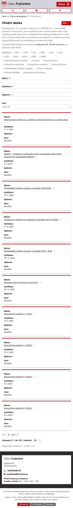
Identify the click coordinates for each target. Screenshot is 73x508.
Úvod (4, 16)
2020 (43, 52)
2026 (34, 56)
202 (34, 52)
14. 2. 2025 (8, 321)
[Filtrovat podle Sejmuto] (36, 98)
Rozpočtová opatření (14, 64)
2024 (16, 56)
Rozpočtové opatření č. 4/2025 (20, 376)
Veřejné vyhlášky (12, 72)
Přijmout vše (24, 504)
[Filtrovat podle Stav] (36, 107)
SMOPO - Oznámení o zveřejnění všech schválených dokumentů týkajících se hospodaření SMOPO (33, 155)
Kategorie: (6, 52)
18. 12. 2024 (9, 258)
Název (5, 78)
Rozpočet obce (51, 60)
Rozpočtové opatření (38, 64)
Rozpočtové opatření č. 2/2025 (20, 345)
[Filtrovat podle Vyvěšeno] (36, 90)
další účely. (50, 494)
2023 (7, 56)
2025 (25, 56)
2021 (52, 52)
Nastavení (50, 504)
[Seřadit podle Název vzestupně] (10, 77)
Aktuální (8, 140)
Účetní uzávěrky (45, 68)
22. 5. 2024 (8, 195)
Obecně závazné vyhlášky (16, 60)
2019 (26, 52)
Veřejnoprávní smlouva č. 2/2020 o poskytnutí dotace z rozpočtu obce (36, 121)
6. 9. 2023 (8, 163)
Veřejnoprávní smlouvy (35, 72)
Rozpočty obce (59, 64)
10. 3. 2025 (8, 352)
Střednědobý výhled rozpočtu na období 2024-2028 (29, 188)
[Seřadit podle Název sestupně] (10, 78)
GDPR (43, 56)
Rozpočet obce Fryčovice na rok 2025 (23, 282)
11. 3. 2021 (8, 129)
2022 (61, 52)
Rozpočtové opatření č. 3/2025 (20, 408)
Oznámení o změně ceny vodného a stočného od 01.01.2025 (33, 219)
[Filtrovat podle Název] (36, 82)
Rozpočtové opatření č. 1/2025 (20, 314)
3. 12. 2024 (8, 226)
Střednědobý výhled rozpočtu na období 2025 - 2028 (30, 251)
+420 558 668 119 (14, 470)
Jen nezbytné (37, 504)
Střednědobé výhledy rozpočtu (19, 68)
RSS (66, 23)
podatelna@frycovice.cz (17, 474)
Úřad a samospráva (18, 16)
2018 (17, 52)
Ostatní (36, 60)
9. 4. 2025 (8, 383)
